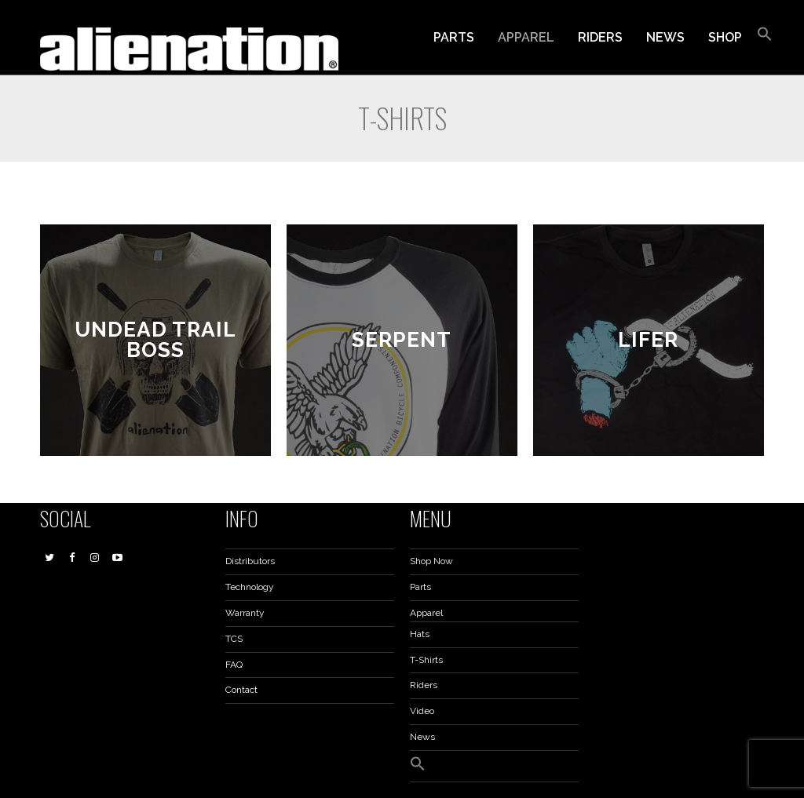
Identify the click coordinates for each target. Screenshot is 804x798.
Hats (419, 634)
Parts (420, 586)
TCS (234, 638)
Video (422, 710)
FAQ (234, 664)
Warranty (245, 612)
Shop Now (431, 561)
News (422, 736)
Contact (241, 689)
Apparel (426, 612)
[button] (765, 37)
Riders (423, 685)
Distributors (250, 561)
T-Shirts (426, 659)
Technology (249, 586)
